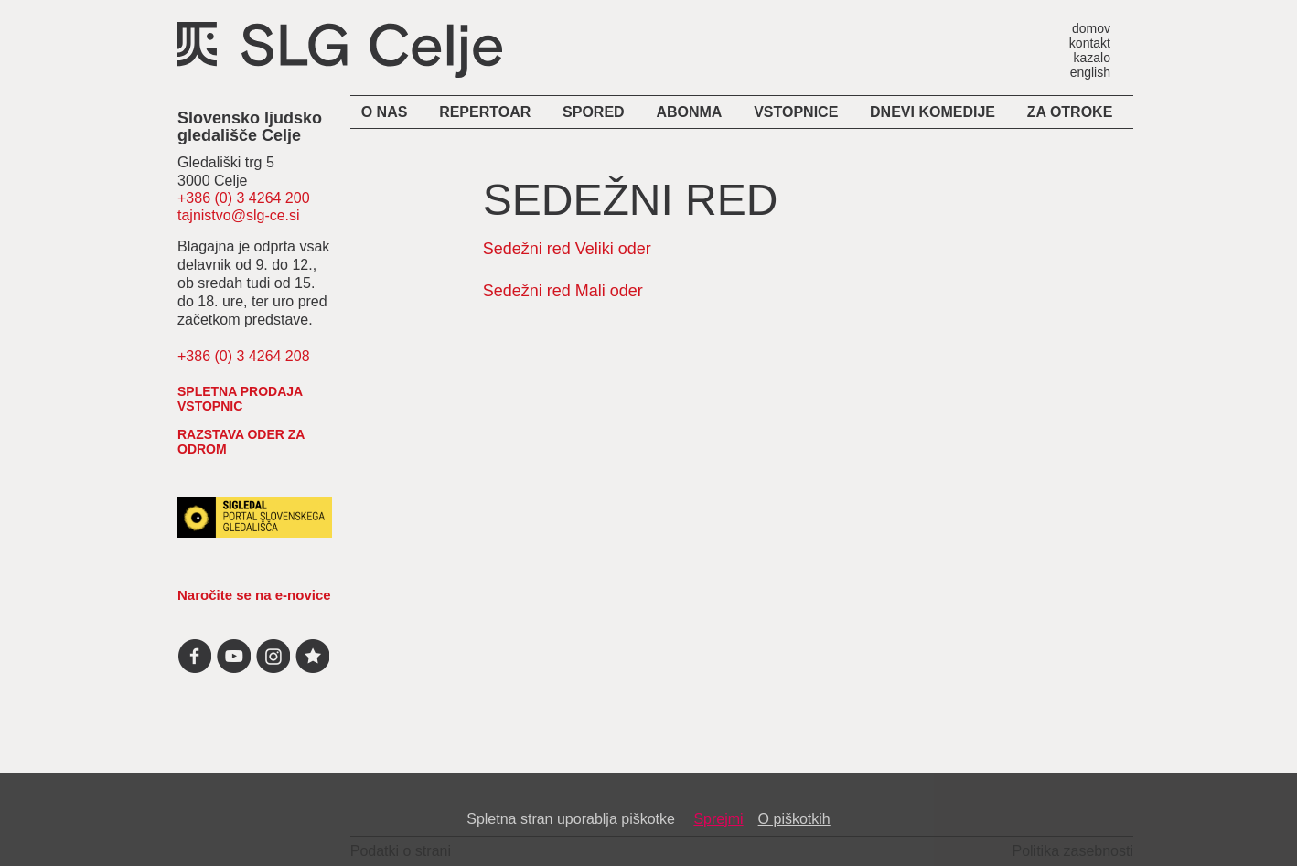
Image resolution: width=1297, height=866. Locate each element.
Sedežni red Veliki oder (567, 249)
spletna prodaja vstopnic (240, 398)
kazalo (1092, 57)
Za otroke (1070, 112)
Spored (594, 112)
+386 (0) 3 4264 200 (243, 198)
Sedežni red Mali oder (563, 291)
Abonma (689, 112)
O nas (384, 112)
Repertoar (485, 112)
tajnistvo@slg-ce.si (238, 215)
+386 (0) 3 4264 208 (243, 356)
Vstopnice (796, 112)
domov (1091, 28)
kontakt (1089, 42)
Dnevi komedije (932, 112)
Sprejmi (718, 819)
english (1090, 72)
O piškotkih (794, 819)
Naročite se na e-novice (254, 595)
